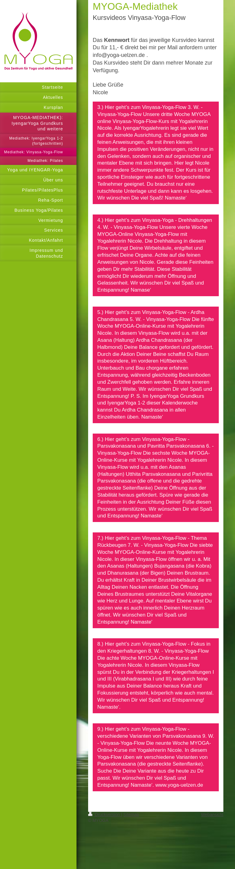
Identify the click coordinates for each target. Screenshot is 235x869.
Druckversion (104, 814)
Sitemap (131, 814)
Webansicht (212, 814)
